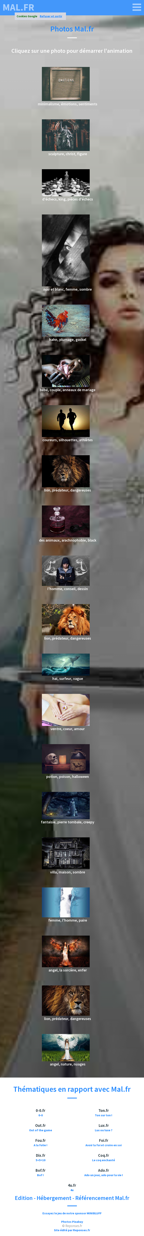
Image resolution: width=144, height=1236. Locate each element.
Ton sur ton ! (103, 1115)
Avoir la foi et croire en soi (103, 1145)
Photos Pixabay (72, 1222)
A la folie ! (40, 1145)
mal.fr (18, 7)
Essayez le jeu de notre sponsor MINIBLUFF (72, 1213)
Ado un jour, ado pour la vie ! (103, 1175)
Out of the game (40, 1130)
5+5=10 (40, 1160)
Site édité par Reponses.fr (72, 1230)
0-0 (40, 1115)
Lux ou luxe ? (103, 1130)
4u (72, 1190)
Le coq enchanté (103, 1160)
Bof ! (40, 1175)
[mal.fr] (137, 7)
